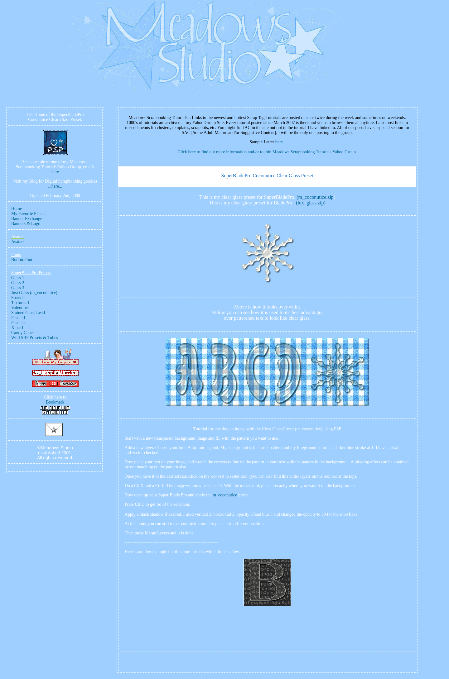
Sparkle (18, 297)
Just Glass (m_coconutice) (34, 292)
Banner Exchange (26, 218)
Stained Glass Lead (28, 312)
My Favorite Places (28, 213)
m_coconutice (225, 495)
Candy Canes (22, 332)
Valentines (20, 307)
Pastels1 (18, 317)
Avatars (18, 241)
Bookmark (55, 402)
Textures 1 (20, 302)
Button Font (21, 259)
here (279, 142)
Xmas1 (17, 327)
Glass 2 (17, 282)
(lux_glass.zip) (311, 202)
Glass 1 (17, 277)
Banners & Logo (25, 223)
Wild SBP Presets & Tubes (34, 337)
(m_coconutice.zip (315, 197)
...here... (55, 172)
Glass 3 (17, 287)
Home (16, 208)
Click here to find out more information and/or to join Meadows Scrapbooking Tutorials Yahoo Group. (267, 152)
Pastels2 (18, 322)
